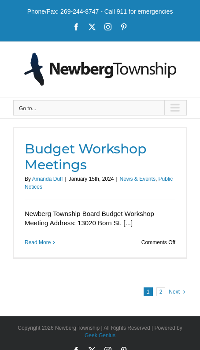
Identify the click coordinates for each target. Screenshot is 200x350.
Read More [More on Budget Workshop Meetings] (38, 242)
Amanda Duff (47, 179)
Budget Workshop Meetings (85, 157)
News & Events (138, 179)
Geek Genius (100, 335)
